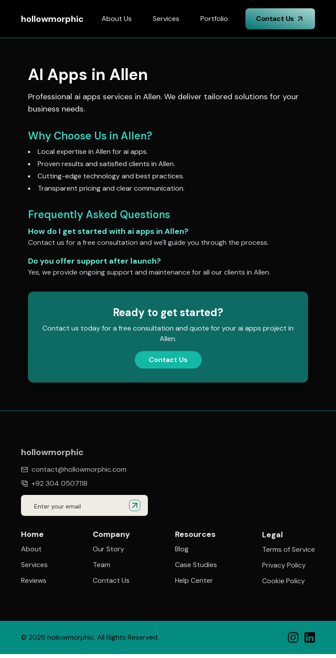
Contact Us (280, 18)
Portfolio (214, 18)
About (31, 549)
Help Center (194, 580)
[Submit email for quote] (134, 505)
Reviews (33, 580)
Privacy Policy (284, 565)
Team (101, 565)
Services (166, 18)
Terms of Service (288, 550)
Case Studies (196, 565)
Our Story (108, 549)
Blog (182, 549)
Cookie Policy (283, 581)
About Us (117, 18)
